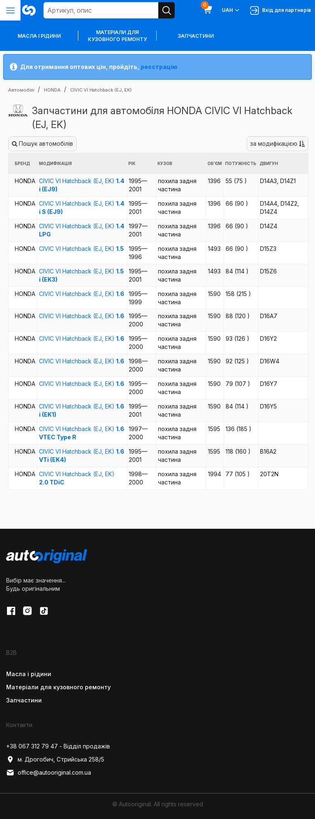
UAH (231, 10)
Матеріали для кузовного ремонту (117, 35)
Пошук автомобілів (42, 143)
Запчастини (196, 36)
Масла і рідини (28, 673)
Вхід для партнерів (280, 10)
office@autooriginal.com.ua (48, 773)
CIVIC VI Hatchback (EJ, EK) (81, 248)
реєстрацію (159, 66)
